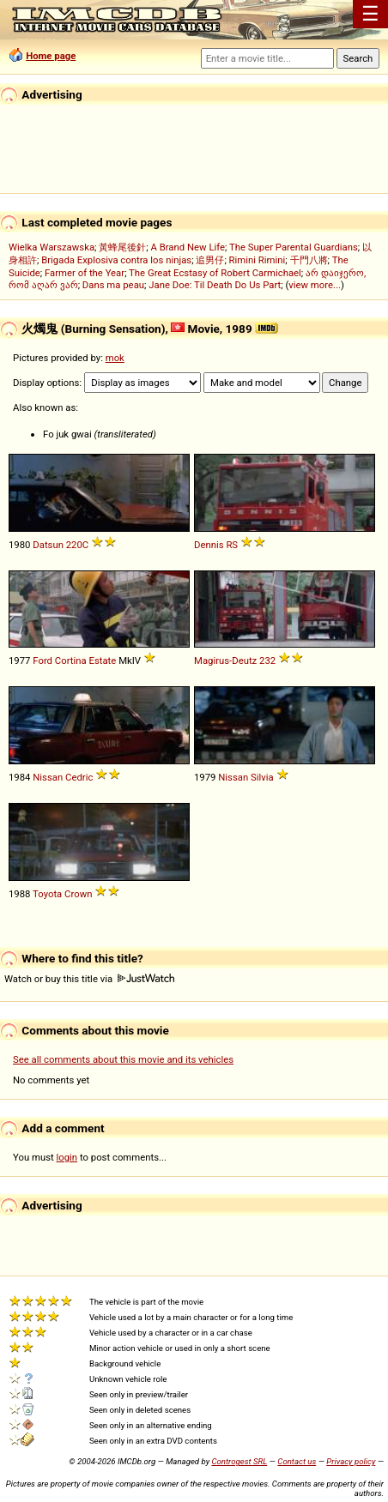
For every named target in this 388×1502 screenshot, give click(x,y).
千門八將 (309, 260)
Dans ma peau (113, 285)
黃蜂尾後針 (122, 247)
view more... (314, 285)
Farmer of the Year (84, 273)
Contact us (296, 1461)
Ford (42, 660)
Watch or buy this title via (89, 979)
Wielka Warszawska (51, 247)
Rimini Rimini (257, 260)
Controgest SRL (239, 1461)
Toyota (47, 894)
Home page (51, 56)
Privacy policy (350, 1461)
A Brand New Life (187, 247)
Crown (78, 894)
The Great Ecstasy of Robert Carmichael (215, 273)
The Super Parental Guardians (293, 247)
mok (115, 358)
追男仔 (210, 260)
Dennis (209, 545)
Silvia (262, 777)
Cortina (71, 660)
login (67, 1157)
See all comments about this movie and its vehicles (123, 1059)
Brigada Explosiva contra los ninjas (116, 260)
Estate (102, 660)
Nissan (48, 777)
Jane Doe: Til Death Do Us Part (215, 285)
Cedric (79, 777)
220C (77, 545)
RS (232, 545)
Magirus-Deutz (225, 660)
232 (267, 660)
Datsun (48, 545)
